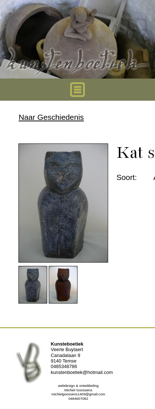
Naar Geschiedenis (51, 117)
